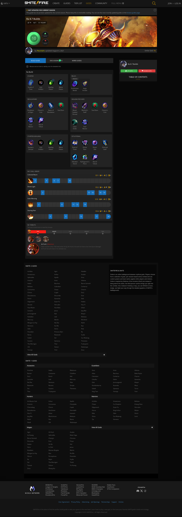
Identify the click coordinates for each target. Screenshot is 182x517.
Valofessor (64, 489)
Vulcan (56, 347)
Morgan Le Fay (32, 323)
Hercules (57, 305)
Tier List (80, 3)
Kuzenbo (116, 386)
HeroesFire (80, 485)
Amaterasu (31, 275)
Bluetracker (95, 493)
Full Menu (120, 3)
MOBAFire (49, 485)
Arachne (30, 371)
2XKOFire (79, 491)
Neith (83, 323)
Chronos (72, 438)
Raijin (50, 460)
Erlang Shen (138, 404)
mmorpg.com (96, 491)
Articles (121, 502)
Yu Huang (73, 466)
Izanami (30, 311)
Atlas (93, 373)
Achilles (30, 272)
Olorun (29, 456)
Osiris (56, 329)
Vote (45, 35)
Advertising (85, 502)
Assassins (30, 366)
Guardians (95, 366)
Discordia (57, 296)
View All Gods (66, 355)
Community (103, 3)
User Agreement (63, 502)
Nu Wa (56, 326)
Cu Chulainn (117, 404)
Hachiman (52, 410)
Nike (93, 414)
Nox (50, 453)
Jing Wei (83, 311)
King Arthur (117, 410)
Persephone (52, 456)
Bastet (29, 373)
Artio (56, 281)
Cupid (56, 293)
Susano (30, 341)
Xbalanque (84, 347)
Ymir (55, 350)
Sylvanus (57, 341)
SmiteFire (64, 485)
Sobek (30, 338)
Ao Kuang (30, 435)
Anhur (56, 275)
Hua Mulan (31, 308)
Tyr (93, 420)
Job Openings (95, 502)
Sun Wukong (85, 338)
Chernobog (31, 407)
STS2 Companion (113, 489)
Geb (82, 299)
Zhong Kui (52, 469)
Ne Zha (56, 323)
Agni (55, 272)
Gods (90, 3)
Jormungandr (32, 314)
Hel (71, 444)
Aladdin (83, 272)
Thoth (72, 463)
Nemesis (30, 326)
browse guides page (133, 13)
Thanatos (84, 341)
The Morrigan (32, 344)
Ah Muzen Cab (32, 401)
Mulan (137, 410)
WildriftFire (49, 493)
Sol (55, 338)
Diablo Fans (111, 485)
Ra (155, 50)
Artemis (30, 281)
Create (56, 3)
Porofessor (49, 489)
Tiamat (29, 466)
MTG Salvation (81, 493)
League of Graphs (51, 487)
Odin (29, 329)
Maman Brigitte (54, 450)
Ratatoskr (57, 335)
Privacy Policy (75, 502)
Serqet (72, 386)
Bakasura (73, 371)
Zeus (82, 350)
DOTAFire (64, 487)
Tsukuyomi (84, 344)
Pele (82, 329)
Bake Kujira (138, 373)
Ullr (29, 347)
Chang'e (51, 438)
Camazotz (52, 373)
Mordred (84, 320)
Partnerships (105, 502)
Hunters (30, 397)
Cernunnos (31, 290)
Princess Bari (58, 332)
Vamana (116, 420)
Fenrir (29, 299)
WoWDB (95, 485)
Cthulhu (94, 380)
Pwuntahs (41, 51)
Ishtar (83, 308)
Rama (29, 335)
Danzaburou (32, 296)
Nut (82, 326)
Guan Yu (57, 302)
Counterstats (49, 491)
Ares (82, 278)
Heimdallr (73, 410)
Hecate (30, 305)
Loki (55, 317)
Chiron (30, 293)
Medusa (83, 317)
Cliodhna (73, 373)
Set (28, 389)
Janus (56, 311)
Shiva (93, 416)
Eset (82, 296)
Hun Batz (57, 308)
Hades (83, 302)
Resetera (64, 491)
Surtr (136, 416)
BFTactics (79, 489)
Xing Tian (95, 392)
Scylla (83, 335)
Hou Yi (83, 305)
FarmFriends (65, 493)
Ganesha (57, 299)
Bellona (30, 287)
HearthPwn (95, 495)
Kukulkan (30, 317)
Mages (29, 428)
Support (114, 502)
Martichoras (53, 416)
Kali (55, 314)
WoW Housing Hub (98, 487)
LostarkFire (80, 487)
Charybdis (73, 404)
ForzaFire (64, 495)
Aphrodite (31, 278)
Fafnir (115, 380)
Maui (136, 386)
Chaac (56, 290)
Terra (136, 389)
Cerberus (84, 287)
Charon (83, 290)
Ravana (51, 386)
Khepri (83, 314)
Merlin (56, 320)
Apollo (56, 278)
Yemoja (30, 350)
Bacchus (57, 284)
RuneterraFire (50, 495)
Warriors (95, 397)
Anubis (83, 275)
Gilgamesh (31, 302)
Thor (55, 344)
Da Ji (82, 293)
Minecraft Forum (82, 495)
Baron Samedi (85, 284)
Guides (67, 3)
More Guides (77, 61)
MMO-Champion (97, 489)
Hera (29, 447)
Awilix (29, 284)
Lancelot (30, 380)
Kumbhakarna (96, 386)
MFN (6, 3)
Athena (83, 281)
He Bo (51, 444)
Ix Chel (51, 447)
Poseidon (31, 332)
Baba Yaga (73, 435)
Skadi (29, 423)
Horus (94, 410)
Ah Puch (51, 432)
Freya (72, 441)
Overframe (110, 487)
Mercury (30, 320)
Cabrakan (57, 287)
